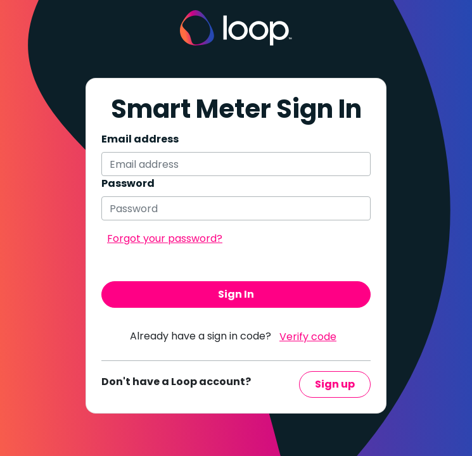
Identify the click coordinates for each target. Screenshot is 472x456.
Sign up (335, 384)
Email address (140, 139)
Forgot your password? (164, 238)
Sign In (236, 294)
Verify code (307, 336)
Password (128, 183)
